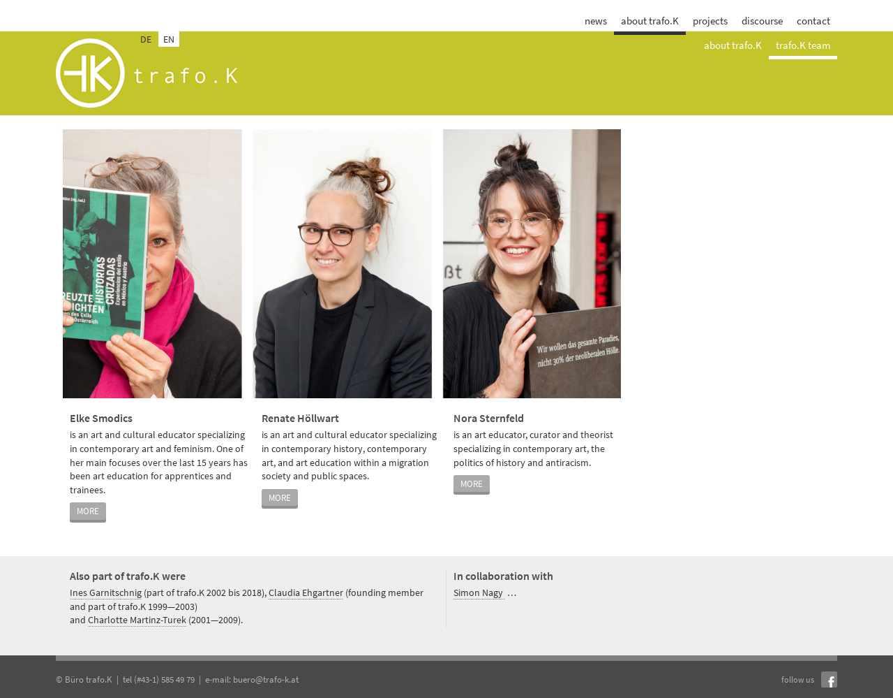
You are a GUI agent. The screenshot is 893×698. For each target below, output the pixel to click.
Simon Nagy (479, 592)
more (88, 511)
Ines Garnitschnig (106, 592)
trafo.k (147, 73)
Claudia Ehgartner (306, 592)
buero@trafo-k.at (266, 679)
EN (168, 39)
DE (145, 39)
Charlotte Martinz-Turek (137, 619)
